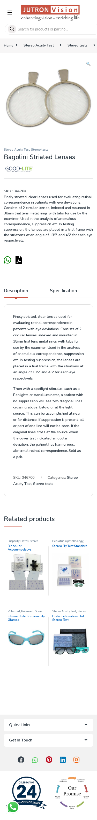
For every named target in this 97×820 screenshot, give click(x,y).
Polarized (14, 611)
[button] (88, 64)
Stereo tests (77, 45)
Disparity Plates (18, 541)
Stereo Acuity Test (39, 45)
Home (8, 45)
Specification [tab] (63, 291)
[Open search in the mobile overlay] (48, 29)
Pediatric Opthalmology (67, 541)
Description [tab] (16, 291)
